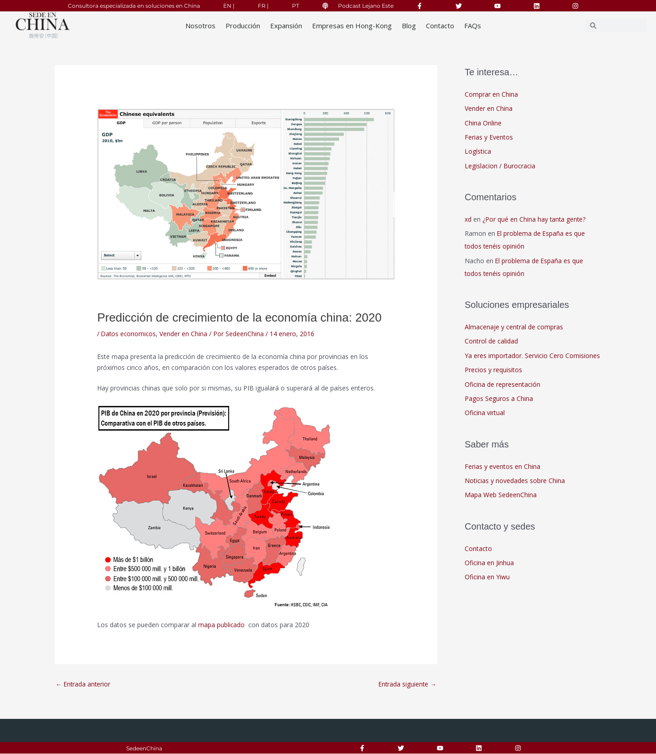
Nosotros (200, 25)
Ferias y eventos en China (502, 467)
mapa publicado (222, 624)
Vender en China (185, 333)
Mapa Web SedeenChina (501, 495)
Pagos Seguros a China (499, 399)
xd (468, 219)
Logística (478, 151)
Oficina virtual (485, 413)
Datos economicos (129, 333)
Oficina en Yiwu (487, 577)
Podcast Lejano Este (366, 5)
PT (295, 5)
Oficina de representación (502, 384)
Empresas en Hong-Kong (352, 25)
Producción (243, 25)
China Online (483, 123)
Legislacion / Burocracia (500, 165)
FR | (263, 5)
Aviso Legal (319, 748)
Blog (409, 25)
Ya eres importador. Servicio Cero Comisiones (532, 356)
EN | (229, 5)
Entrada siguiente (406, 684)
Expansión (286, 25)
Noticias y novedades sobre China (515, 481)
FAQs (472, 25)
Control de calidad (491, 341)
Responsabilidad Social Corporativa (233, 748)
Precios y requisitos (493, 370)
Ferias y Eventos (489, 137)
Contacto (440, 25)
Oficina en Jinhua (489, 563)
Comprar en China (491, 94)
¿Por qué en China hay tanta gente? (534, 219)
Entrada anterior (84, 684)
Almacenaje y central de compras (514, 327)
